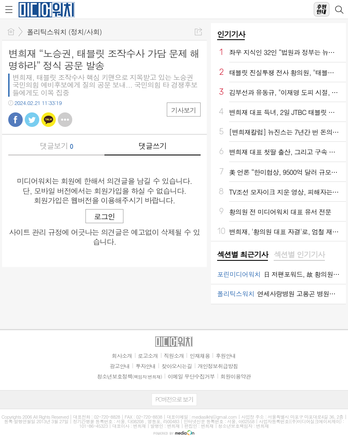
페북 (15, 119)
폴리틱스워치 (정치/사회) (64, 32)
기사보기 (183, 110)
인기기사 (231, 34)
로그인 (104, 216)
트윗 (32, 119)
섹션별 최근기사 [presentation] (242, 255)
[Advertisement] (174, 430)
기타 (65, 119)
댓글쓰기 (152, 146)
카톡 (48, 119)
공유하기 (198, 31)
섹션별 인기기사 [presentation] (299, 255)
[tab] (242, 255)
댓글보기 (56, 146)
